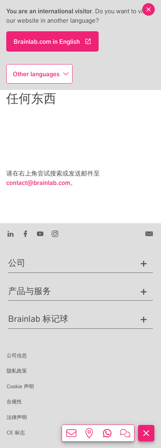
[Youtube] (40, 233)
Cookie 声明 (20, 386)
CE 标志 (16, 432)
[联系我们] (149, 233)
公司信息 (17, 355)
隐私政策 (17, 370)
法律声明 (17, 417)
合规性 (14, 401)
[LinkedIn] (10, 233)
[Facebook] (25, 233)
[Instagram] (55, 233)
